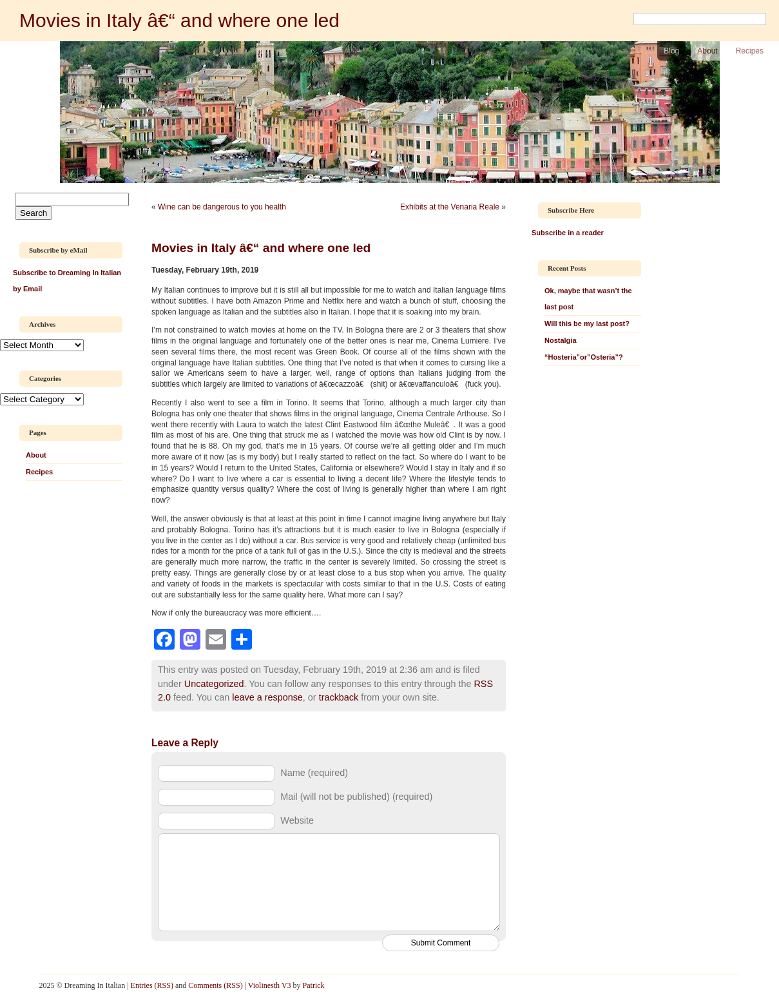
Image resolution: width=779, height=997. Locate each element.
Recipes (750, 50)
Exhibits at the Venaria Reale (449, 206)
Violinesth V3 (269, 985)
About (707, 50)
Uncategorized (214, 684)
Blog (671, 50)
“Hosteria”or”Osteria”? (583, 357)
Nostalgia (560, 340)
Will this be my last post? (587, 323)
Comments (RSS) (215, 985)
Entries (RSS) (152, 985)
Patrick (314, 985)
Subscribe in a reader (568, 233)
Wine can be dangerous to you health (222, 206)
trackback (339, 697)
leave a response (267, 697)
